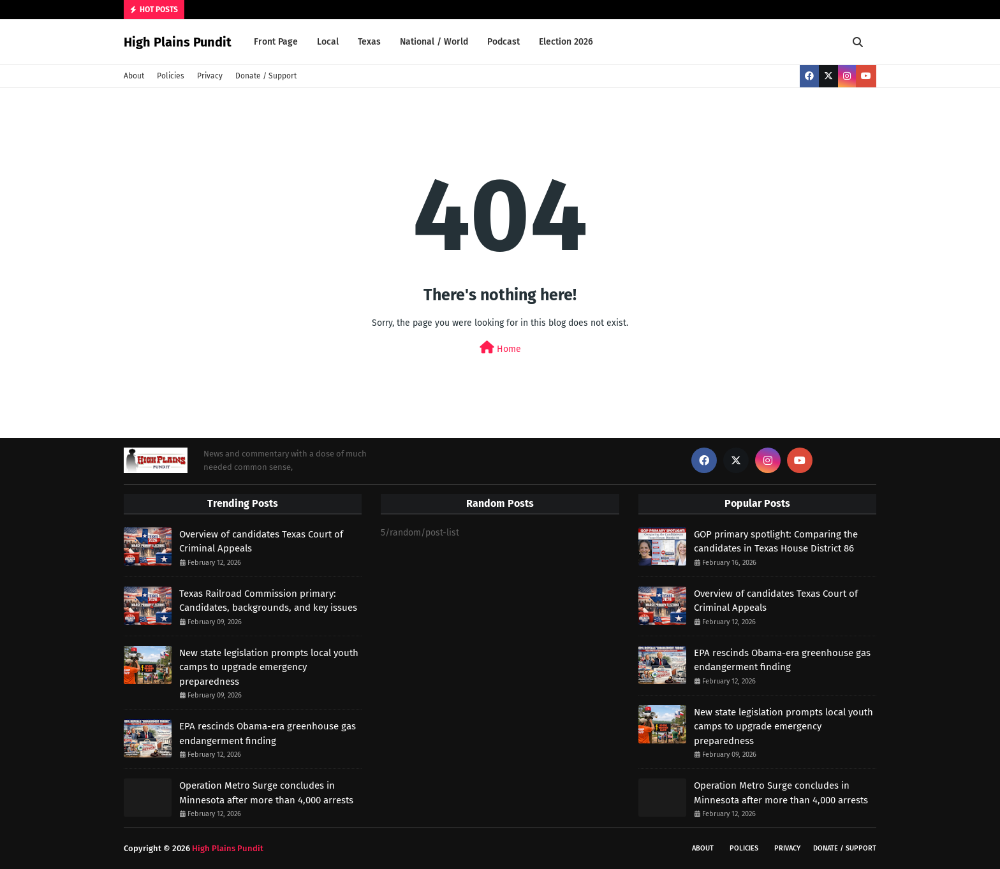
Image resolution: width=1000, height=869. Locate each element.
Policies (170, 75)
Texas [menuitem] (369, 41)
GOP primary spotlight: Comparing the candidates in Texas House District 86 (776, 542)
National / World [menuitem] (434, 41)
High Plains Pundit (178, 42)
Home (500, 347)
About (134, 75)
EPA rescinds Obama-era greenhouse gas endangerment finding (267, 733)
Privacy (210, 75)
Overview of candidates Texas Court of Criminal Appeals (261, 542)
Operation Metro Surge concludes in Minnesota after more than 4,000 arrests (266, 793)
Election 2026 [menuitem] (566, 41)
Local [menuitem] (328, 41)
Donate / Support (266, 75)
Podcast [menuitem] (503, 41)
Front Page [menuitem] (276, 41)
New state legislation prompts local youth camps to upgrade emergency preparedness (268, 667)
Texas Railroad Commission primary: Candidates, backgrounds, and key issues (268, 601)
